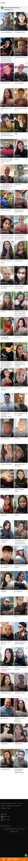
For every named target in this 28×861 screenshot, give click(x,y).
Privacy (20, 803)
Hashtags (3, 808)
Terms (15, 803)
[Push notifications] (25, 855)
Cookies (3, 806)
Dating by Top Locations (13, 806)
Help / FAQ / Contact (6, 803)
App (9, 808)
